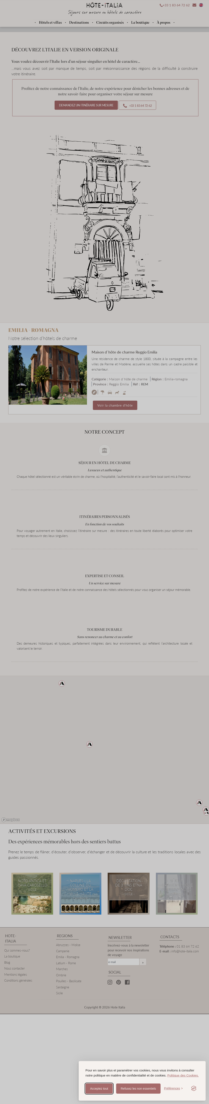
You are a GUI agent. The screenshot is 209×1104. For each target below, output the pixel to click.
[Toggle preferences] (173, 1088)
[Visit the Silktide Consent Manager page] (194, 1088)
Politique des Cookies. (183, 1075)
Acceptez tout (99, 1088)
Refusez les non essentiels (138, 1088)
